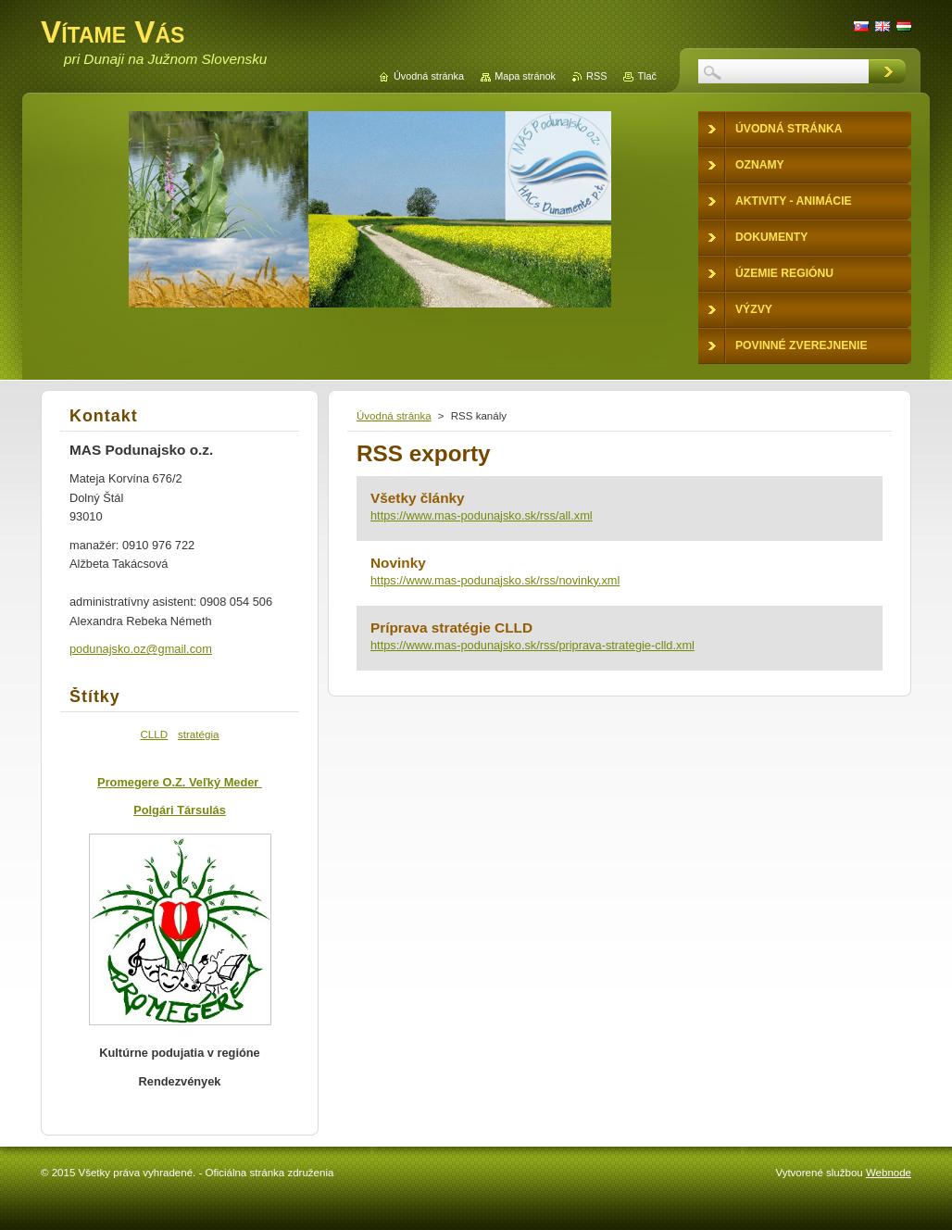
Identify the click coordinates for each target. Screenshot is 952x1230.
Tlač (647, 76)
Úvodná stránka (394, 415)
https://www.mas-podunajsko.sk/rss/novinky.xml (495, 580)
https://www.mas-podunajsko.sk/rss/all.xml (481, 515)
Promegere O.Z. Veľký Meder (179, 782)
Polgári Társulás (179, 810)
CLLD (154, 734)
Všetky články (417, 498)
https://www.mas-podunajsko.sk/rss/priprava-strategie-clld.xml (532, 645)
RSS (596, 76)
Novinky (398, 563)
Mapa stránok (525, 76)
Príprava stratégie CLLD (451, 627)
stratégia (198, 734)
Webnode (888, 1172)
